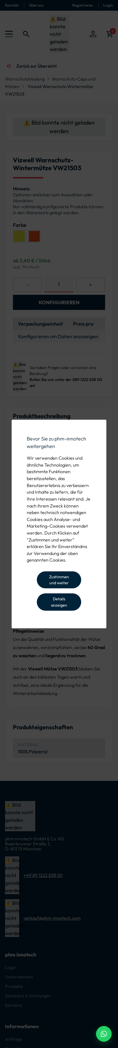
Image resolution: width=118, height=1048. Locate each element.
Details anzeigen (59, 601)
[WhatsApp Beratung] (104, 1034)
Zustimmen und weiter (59, 579)
